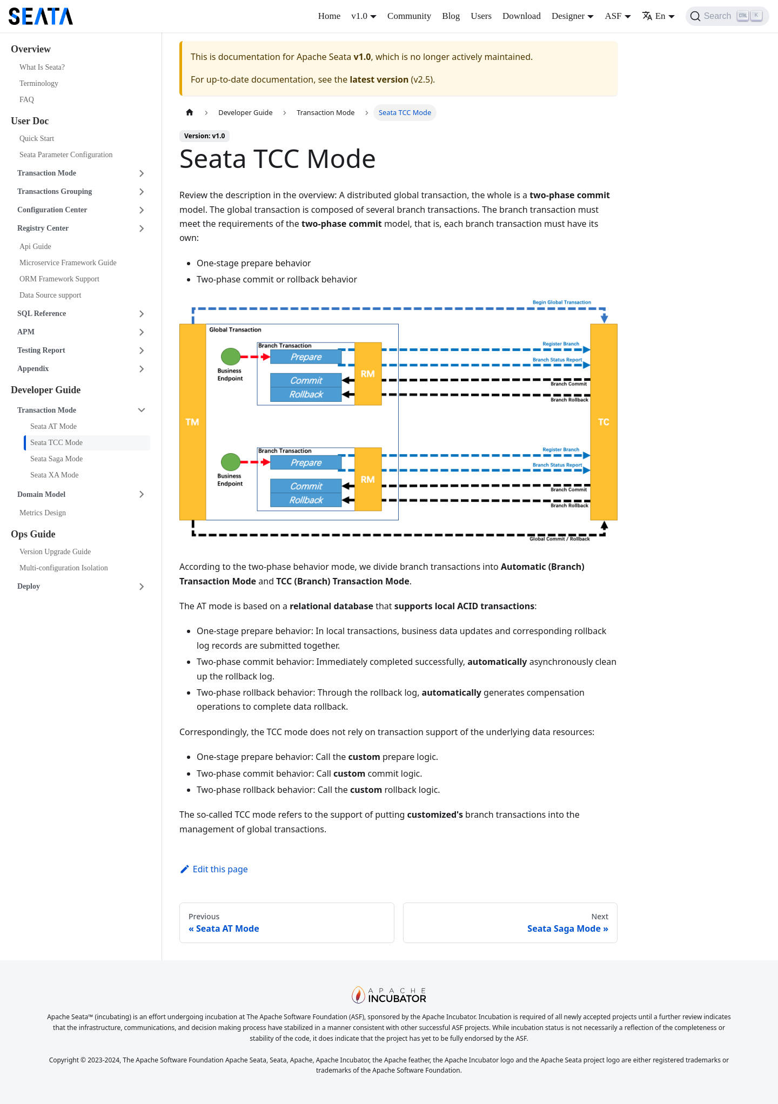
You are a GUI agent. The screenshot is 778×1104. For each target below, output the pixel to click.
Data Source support (50, 295)
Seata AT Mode (53, 426)
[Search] (727, 16)
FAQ (26, 100)
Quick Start (36, 138)
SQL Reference (41, 313)
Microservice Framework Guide (68, 263)
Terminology (38, 83)
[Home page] (189, 112)
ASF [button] (613, 16)
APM (26, 332)
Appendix (33, 369)
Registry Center (43, 228)
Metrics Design (42, 513)
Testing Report (41, 350)
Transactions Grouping (54, 191)
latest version (379, 79)
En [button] (654, 16)
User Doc (30, 121)
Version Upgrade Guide (55, 552)
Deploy (28, 586)
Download (521, 16)
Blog (451, 16)
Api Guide (35, 247)
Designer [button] (568, 16)
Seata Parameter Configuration (66, 155)
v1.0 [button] (359, 16)
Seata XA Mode (54, 475)
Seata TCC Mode (56, 443)
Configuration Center (52, 210)
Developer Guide (46, 390)
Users (481, 16)
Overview (31, 49)
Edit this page (213, 869)
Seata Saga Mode (56, 459)
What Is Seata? (42, 67)
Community (409, 16)
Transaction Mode (46, 173)
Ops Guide (33, 534)
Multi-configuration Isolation (63, 568)
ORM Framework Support (59, 279)
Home (329, 16)
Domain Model (41, 494)
